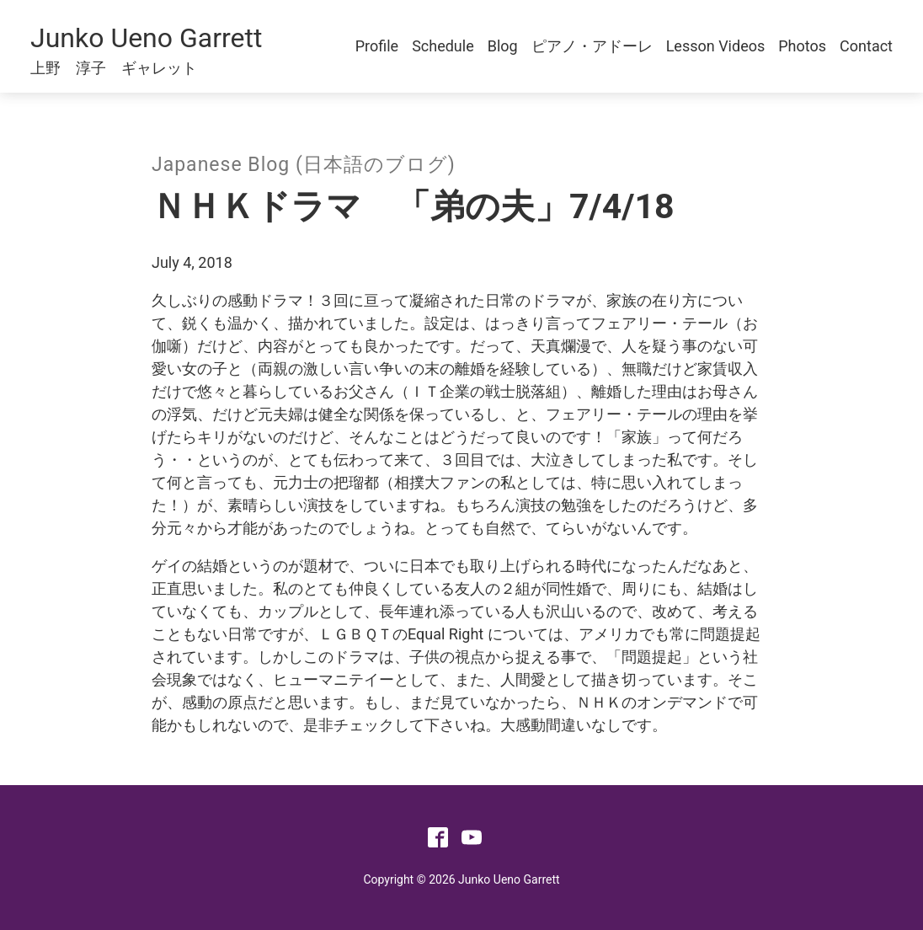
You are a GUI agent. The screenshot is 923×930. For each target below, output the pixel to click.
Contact (866, 46)
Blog (503, 46)
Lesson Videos (716, 46)
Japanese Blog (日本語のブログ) (304, 164)
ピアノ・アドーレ (592, 46)
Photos (802, 46)
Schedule (443, 46)
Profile (376, 46)
